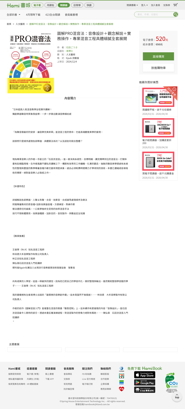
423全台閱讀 (52, 14)
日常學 (77, 5)
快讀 (89, 5)
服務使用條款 (14, 373)
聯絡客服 (105, 373)
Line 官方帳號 (88, 378)
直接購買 (158, 56)
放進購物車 (158, 68)
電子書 (37, 5)
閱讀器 (63, 5)
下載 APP (49, 378)
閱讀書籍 (131, 4)
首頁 (9, 24)
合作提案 (105, 378)
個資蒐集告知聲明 (16, 383)
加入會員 (155, 4)
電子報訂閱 (87, 383)
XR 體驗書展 (32, 383)
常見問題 (68, 383)
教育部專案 (106, 388)
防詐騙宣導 (69, 388)
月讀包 (50, 5)
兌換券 (166, 4)
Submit (175, 14)
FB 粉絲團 (86, 373)
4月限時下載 (33, 14)
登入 (143, 4)
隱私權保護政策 (15, 378)
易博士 (69, 50)
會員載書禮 (71, 14)
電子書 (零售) (33, 373)
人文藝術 (20, 24)
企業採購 (105, 383)
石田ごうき (72, 47)
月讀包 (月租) (33, 378)
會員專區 (68, 373)
